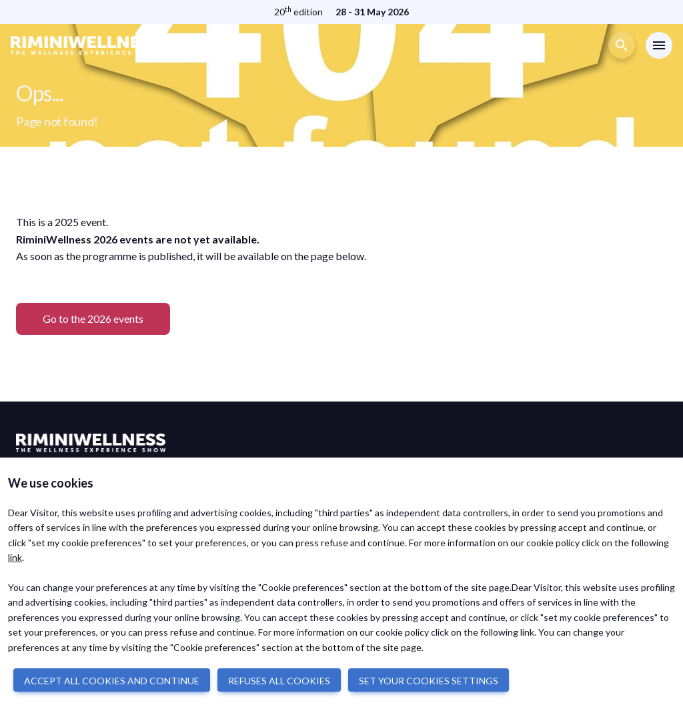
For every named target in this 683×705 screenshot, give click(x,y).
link (15, 557)
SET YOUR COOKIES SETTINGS (428, 680)
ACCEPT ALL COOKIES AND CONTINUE (111, 680)
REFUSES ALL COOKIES (279, 680)
